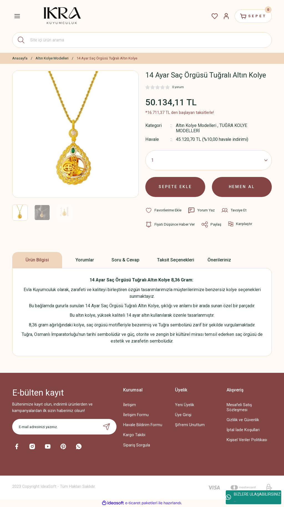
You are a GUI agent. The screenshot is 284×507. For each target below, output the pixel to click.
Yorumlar (84, 260)
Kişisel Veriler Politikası (247, 440)
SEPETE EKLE (175, 186)
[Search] (142, 40)
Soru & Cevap (125, 260)
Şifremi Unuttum (190, 425)
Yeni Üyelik (184, 405)
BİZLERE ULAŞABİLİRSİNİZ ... (253, 497)
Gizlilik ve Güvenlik (243, 420)
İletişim (129, 405)
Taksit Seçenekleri (175, 260)
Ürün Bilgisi (37, 260)
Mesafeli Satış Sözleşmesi (239, 407)
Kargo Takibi (134, 435)
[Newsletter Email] (64, 426)
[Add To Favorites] (163, 210)
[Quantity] (208, 160)
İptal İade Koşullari (243, 430)
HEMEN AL (242, 186)
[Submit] (106, 426)
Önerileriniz (219, 260)
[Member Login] (226, 16)
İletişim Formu (136, 415)
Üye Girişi (183, 415)
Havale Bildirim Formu (142, 425)
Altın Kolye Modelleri (196, 125)
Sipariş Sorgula (136, 445)
